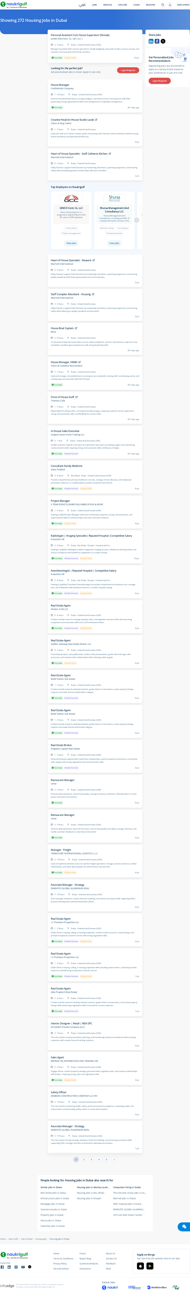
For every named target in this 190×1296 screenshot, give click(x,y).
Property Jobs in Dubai (52, 1214)
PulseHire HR (57, 539)
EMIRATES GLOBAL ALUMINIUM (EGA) (70, 888)
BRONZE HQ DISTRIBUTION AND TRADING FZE (74, 1061)
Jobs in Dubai (26, 1239)
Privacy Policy (60, 1263)
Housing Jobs (41, 1239)
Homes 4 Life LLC (59, 609)
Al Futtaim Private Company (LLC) (68, 1027)
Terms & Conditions (63, 1258)
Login (136, 4)
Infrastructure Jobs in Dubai (55, 1198)
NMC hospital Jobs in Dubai (127, 1203)
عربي (82, 5)
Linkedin (151, 41)
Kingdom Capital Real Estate (65, 748)
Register (150, 4)
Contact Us (111, 1258)
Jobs (94, 4)
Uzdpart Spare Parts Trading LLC (67, 434)
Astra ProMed (58, 469)
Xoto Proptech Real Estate (64, 992)
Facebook (157, 41)
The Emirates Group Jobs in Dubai (130, 1192)
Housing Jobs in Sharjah (89, 1198)
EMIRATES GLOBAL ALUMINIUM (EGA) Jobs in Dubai (131, 1209)
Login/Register (128, 70)
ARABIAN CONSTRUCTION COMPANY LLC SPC (74, 1095)
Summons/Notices (89, 1263)
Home (3, 1239)
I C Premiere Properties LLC (65, 922)
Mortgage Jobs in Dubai (53, 1203)
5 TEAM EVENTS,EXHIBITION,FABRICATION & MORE (77, 504)
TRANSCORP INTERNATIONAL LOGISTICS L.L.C (74, 853)
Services (107, 4)
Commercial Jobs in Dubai (54, 1209)
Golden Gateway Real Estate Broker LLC (71, 644)
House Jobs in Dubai (51, 1220)
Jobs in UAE (13, 1239)
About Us (110, 1253)
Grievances (85, 1268)
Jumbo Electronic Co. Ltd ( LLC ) (66, 38)
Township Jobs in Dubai (53, 1225)
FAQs (108, 1268)
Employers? (183, 4)
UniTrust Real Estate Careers (127, 1214)
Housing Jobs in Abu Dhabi (90, 1192)
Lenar (54, 783)
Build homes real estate (63, 679)
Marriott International (62, 157)
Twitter (163, 41)
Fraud (83, 1253)
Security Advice (61, 1268)
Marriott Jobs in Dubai (124, 1198)
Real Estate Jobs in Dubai (53, 1192)
